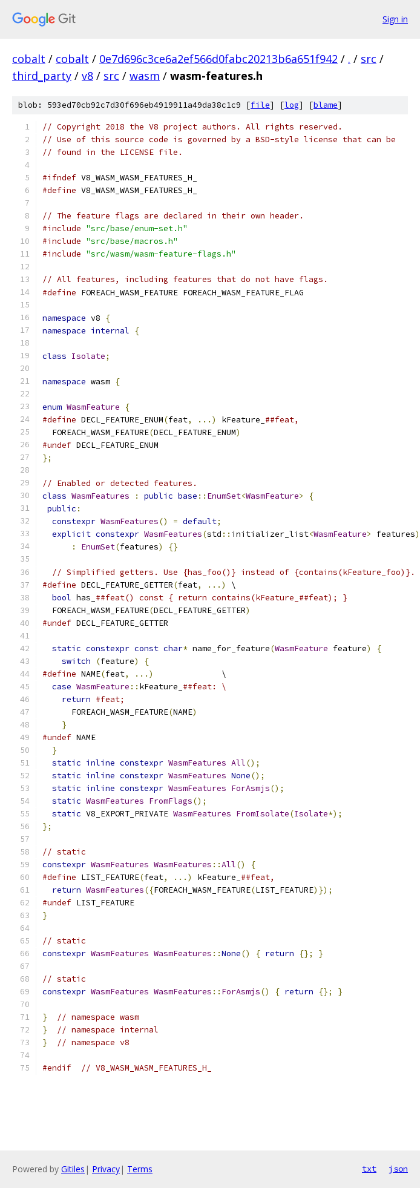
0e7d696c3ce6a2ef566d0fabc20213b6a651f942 (218, 58)
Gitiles (73, 1169)
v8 (87, 75)
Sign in (395, 19)
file (260, 105)
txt (369, 1168)
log (291, 105)
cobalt (28, 58)
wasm (145, 75)
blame (325, 105)
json (398, 1168)
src (368, 58)
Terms (140, 1169)
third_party (41, 75)
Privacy (106, 1169)
